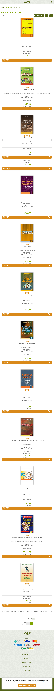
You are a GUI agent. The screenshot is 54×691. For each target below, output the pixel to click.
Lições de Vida (27, 489)
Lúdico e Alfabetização (27, 295)
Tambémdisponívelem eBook (24, 136)
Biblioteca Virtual (26, 662)
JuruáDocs (26, 670)
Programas (26, 666)
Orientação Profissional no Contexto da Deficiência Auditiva (27, 537)
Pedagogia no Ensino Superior (27, 343)
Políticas (26, 658)
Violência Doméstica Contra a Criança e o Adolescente (27, 198)
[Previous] (20, 619)
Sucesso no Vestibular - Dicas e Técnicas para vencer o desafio (27, 440)
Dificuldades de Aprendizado (27, 137)
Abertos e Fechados (27, 41)
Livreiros (26, 674)
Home (2, 7)
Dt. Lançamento (39, 15)
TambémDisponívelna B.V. (26, 87)
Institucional (26, 654)
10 (33, 619)
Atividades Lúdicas (27, 585)
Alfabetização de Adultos (27, 392)
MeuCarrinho (47, 2)
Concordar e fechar (27, 685)
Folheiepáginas (28, 87)
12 (47, 15)
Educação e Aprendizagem (27, 89)
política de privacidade (40, 681)
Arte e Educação (27, 246)
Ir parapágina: (24, 623)
